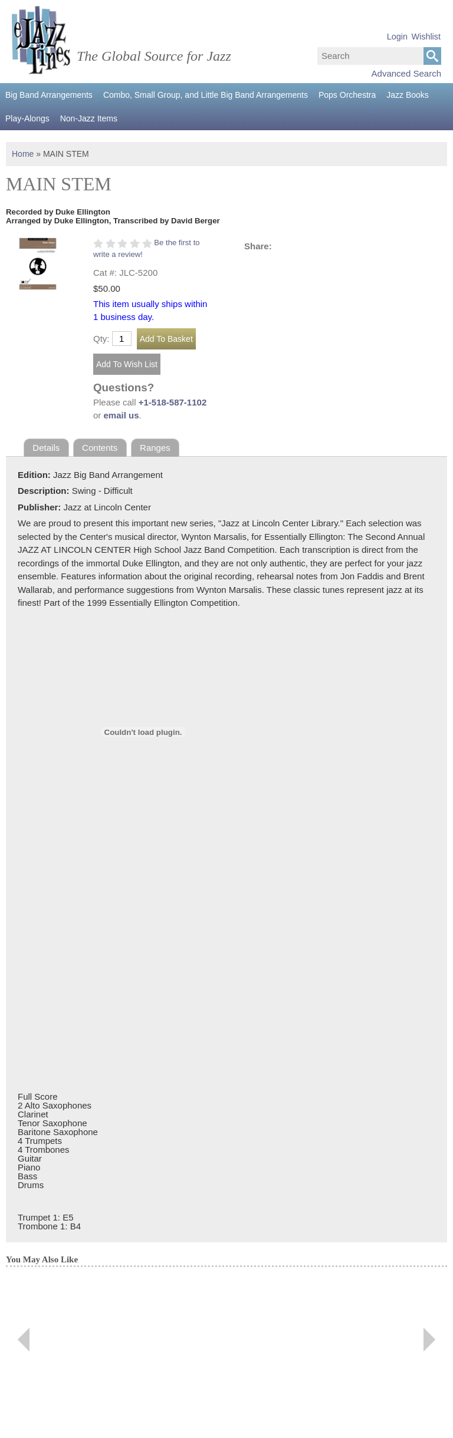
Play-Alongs (27, 118)
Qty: (101, 338)
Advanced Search (406, 73)
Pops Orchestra (347, 95)
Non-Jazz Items (88, 118)
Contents (99, 448)
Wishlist (426, 36)
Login (397, 36)
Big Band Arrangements (49, 95)
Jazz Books (407, 95)
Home (23, 154)
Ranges (155, 448)
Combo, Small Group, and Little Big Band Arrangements (205, 95)
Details (46, 448)
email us (121, 415)
